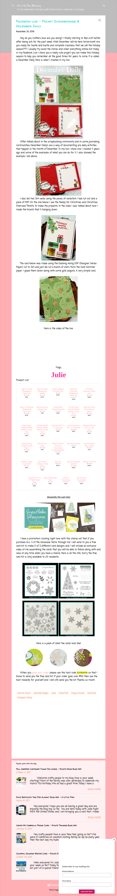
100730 (89, 432)
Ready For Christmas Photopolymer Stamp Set (73, 392)
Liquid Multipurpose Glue (50, 479)
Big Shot (58, 462)
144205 (34, 484)
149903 (27, 450)
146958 (42, 448)
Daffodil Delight (41, 693)
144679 (89, 395)
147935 (89, 414)
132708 (58, 411)
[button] (99, 20)
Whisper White (24, 697)
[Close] (114, 839)
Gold (54, 693)
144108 (81, 482)
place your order (40, 672)
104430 (66, 482)
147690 (26, 395)
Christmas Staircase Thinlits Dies (89, 391)
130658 (74, 466)
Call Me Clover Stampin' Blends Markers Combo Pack (73, 410)
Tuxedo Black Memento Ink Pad (58, 408)
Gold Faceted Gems (73, 444)
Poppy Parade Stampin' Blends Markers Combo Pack (26, 428)
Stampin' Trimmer (89, 462)
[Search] (104, 6)
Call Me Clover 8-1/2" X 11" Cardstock (73, 426)
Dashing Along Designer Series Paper (26, 446)
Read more (94, 789)
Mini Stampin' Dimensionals (81, 479)
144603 (42, 434)
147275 (26, 434)
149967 (42, 395)
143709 (58, 452)
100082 (42, 468)
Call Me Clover (24, 693)
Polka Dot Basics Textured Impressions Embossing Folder (58, 447)
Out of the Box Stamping (29, 5)
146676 (27, 414)
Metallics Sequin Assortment (26, 463)
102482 (58, 430)
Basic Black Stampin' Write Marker (42, 464)
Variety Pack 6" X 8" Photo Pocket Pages (34, 480)
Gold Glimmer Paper (42, 445)
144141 (73, 446)
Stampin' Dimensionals (65, 479)
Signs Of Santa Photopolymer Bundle (42, 391)
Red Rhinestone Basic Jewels (89, 445)
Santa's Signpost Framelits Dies (58, 390)
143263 (58, 464)
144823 (73, 398)
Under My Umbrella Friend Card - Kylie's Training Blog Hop (46, 825)
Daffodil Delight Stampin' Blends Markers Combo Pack (42, 428)
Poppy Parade (77, 693)
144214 (26, 466)
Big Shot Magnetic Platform (73, 463)
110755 (50, 482)
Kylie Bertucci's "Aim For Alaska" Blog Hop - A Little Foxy (45, 797)
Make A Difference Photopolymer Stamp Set (26, 409)
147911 (57, 393)
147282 (73, 416)
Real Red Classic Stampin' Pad (42, 408)
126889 (89, 464)
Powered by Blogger (58, 885)
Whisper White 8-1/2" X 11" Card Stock (89, 427)
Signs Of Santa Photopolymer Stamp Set (26, 391)
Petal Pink (63, 693)
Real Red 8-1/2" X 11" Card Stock (58, 426)
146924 (89, 448)
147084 (42, 411)
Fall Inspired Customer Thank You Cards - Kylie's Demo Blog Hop (48, 769)
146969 (74, 430)
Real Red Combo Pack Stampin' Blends (89, 409)
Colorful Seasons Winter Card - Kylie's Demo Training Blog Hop (48, 853)
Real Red (92, 693)
